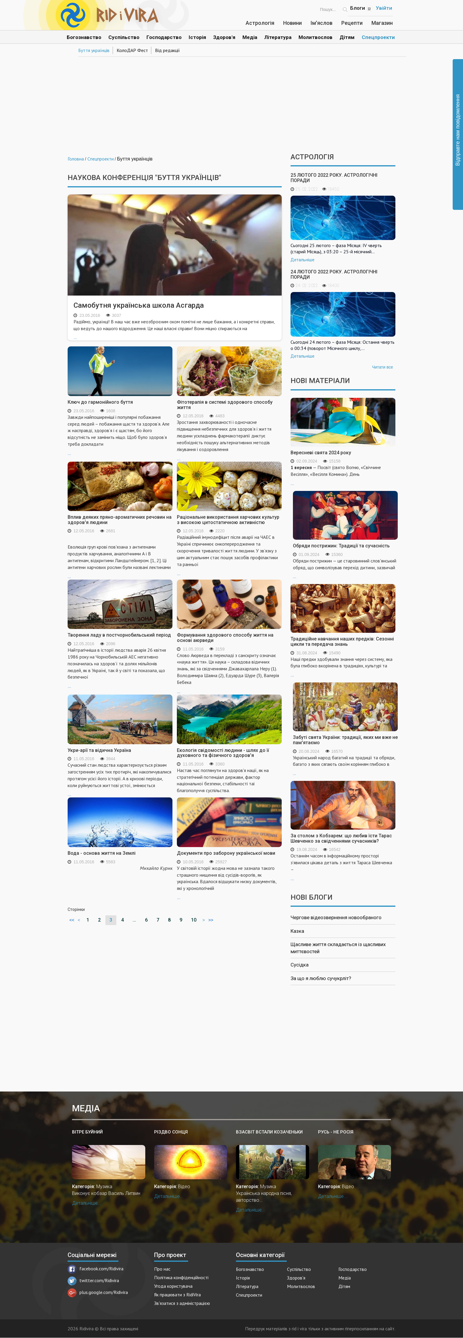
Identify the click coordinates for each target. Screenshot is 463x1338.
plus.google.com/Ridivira (98, 1292)
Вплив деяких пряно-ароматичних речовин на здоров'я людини (120, 519)
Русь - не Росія (335, 1132)
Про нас (162, 1269)
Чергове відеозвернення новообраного (336, 917)
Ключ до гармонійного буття (100, 402)
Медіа (249, 37)
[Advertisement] (231, 102)
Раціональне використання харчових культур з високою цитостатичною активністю (228, 519)
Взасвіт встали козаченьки (269, 1132)
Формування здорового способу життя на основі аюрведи (225, 637)
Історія (197, 37)
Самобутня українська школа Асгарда (139, 305)
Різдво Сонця (171, 1132)
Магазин (382, 23)
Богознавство (84, 37)
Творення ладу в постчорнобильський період (119, 635)
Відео (184, 1186)
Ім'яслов (321, 23)
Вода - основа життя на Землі (102, 853)
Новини (292, 23)
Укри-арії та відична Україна (99, 750)
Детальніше (302, 259)
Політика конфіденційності (181, 1277)
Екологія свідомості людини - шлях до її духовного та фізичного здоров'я (223, 752)
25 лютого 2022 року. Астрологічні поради (334, 177)
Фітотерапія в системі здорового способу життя (225, 404)
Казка (297, 931)
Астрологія (260, 23)
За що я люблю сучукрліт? (321, 978)
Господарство (164, 37)
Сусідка (300, 965)
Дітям (347, 37)
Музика (104, 1186)
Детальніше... (86, 1203)
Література (277, 37)
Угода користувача (173, 1286)
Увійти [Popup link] (384, 8)
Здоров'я (224, 37)
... (175, 329)
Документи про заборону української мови (226, 853)
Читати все (382, 367)
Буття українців (94, 50)
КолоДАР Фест (132, 50)
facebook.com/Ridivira (95, 1268)
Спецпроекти (378, 37)
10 (193, 920)
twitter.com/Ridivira (93, 1280)
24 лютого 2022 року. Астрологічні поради (334, 274)
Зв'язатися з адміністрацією (182, 1303)
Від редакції (167, 50)
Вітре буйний (87, 1132)
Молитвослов (315, 37)
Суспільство (123, 37)
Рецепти (352, 23)
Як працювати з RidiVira (177, 1295)
